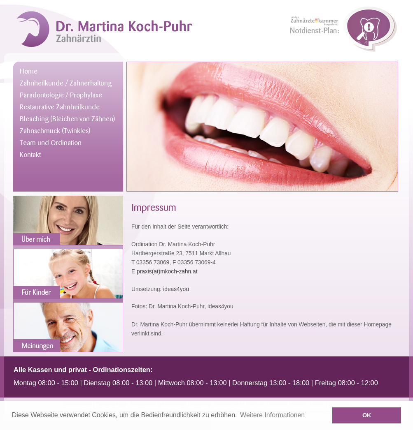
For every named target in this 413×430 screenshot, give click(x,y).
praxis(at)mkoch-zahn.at (167, 271)
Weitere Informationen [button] (272, 415)
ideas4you (176, 289)
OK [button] (366, 415)
